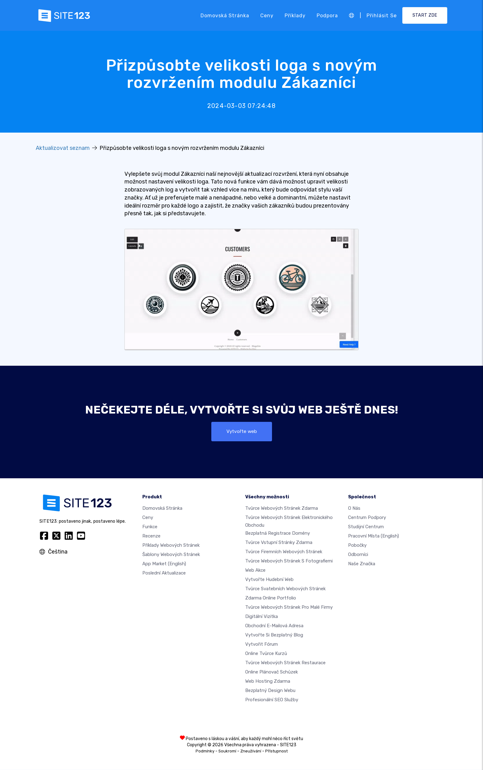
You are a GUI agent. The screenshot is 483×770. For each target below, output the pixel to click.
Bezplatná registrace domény (277, 533)
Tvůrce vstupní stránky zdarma (278, 543)
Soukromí (227, 751)
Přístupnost (276, 751)
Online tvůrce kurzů (266, 654)
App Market (164, 564)
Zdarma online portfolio (270, 598)
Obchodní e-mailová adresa (274, 626)
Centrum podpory (367, 518)
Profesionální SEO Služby (271, 700)
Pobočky (357, 545)
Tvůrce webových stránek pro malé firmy (289, 607)
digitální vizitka (261, 617)
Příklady (295, 15)
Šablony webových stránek (171, 555)
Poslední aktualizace (164, 573)
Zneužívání (250, 751)
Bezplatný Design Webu (270, 691)
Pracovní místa (373, 536)
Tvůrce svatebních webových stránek (285, 589)
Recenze (151, 536)
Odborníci (358, 555)
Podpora (327, 15)
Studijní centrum (366, 527)
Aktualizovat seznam (63, 148)
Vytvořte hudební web (269, 580)
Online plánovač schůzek (271, 672)
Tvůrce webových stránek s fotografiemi (289, 561)
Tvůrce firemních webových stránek (283, 552)
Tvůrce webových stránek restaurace (285, 663)
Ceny (267, 15)
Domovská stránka (225, 15)
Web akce (255, 570)
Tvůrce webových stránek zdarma (281, 508)
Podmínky (205, 751)
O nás (354, 508)
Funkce (149, 527)
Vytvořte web (241, 431)
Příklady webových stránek (171, 545)
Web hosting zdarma (267, 681)
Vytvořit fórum (261, 644)
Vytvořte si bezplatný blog (274, 635)
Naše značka (361, 564)
